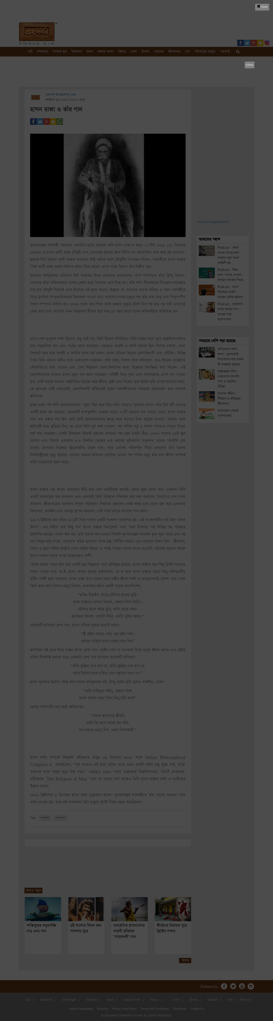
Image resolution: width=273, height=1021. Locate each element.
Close (262, 6)
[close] (249, 65)
